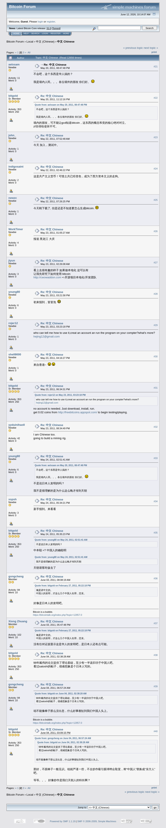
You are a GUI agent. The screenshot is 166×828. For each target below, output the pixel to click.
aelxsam (13, 64)
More (66, 33)
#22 (156, 98)
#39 (156, 686)
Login (45, 33)
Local (30, 41)
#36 (156, 578)
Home (16, 33)
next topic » (151, 47)
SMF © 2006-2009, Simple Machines (96, 821)
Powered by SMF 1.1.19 (62, 821)
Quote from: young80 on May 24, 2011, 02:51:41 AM (61, 540)
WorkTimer (15, 229)
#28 (156, 294)
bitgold (13, 95)
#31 (156, 387)
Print (154, 52)
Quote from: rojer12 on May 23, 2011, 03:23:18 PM (60, 395)
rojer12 (13, 323)
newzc (12, 197)
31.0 (48, 28)
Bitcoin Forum (15, 41)
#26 (156, 231)
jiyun (11, 260)
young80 (14, 291)
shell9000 (14, 354)
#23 (156, 137)
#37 (156, 623)
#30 (156, 356)
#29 (156, 325)
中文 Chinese (65, 41)
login (40, 21)
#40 (156, 731)
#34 (156, 501)
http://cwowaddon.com (47, 277)
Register (56, 33)
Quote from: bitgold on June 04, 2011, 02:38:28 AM (61, 693)
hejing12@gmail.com (47, 336)
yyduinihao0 (16, 424)
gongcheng (16, 576)
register (51, 21)
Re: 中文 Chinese (55, 64)
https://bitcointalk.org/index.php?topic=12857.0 (57, 615)
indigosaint (15, 166)
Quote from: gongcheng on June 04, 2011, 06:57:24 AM (63, 738)
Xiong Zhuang (17, 621)
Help (26, 33)
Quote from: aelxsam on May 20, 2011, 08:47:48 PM (61, 105)
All (29, 52)
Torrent (56, 28)
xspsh (12, 499)
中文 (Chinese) (45, 41)
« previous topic (133, 47)
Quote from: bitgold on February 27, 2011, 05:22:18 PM (63, 585)
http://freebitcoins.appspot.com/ (77, 412)
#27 (156, 262)
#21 (156, 66)
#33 (156, 458)
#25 (156, 200)
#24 (156, 168)
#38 (156, 655)
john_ (12, 135)
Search (35, 33)
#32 (156, 427)
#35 (156, 533)
